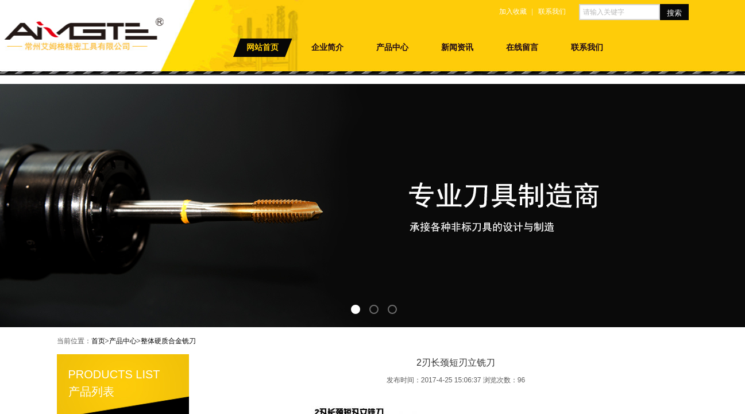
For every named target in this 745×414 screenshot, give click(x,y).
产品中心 (392, 47)
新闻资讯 (457, 47)
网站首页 (262, 47)
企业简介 (327, 47)
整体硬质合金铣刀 (168, 341)
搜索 (674, 13)
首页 (98, 341)
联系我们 (587, 47)
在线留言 (522, 47)
